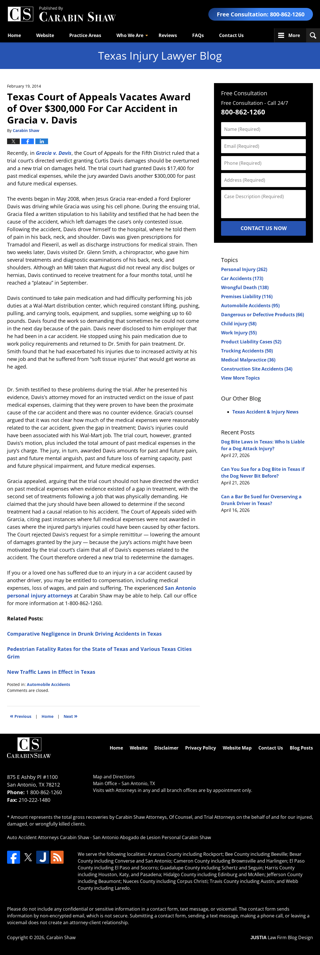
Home (14, 35)
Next (70, 716)
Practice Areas (85, 35)
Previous (20, 716)
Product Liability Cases (251, 342)
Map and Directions (114, 777)
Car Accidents (242, 278)
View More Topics (240, 378)
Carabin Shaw (60, 937)
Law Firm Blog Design (281, 937)
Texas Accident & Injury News (265, 412)
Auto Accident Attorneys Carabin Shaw (48, 837)
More (294, 35)
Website (45, 35)
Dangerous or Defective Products (262, 314)
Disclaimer (166, 748)
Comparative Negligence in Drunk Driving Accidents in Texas (84, 633)
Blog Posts (301, 748)
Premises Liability (247, 296)
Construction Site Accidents (256, 369)
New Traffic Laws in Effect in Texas (51, 671)
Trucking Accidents (247, 351)
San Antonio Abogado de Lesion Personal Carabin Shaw (152, 837)
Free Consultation (244, 93)
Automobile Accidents (48, 684)
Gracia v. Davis (54, 153)
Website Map (237, 748)
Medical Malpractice (248, 360)
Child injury (238, 324)
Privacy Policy (200, 748)
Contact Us (231, 35)
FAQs (198, 35)
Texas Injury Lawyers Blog (61, 14)
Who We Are (129, 35)
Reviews (168, 35)
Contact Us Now (264, 228)
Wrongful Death (245, 287)
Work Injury (239, 333)
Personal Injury (244, 269)
